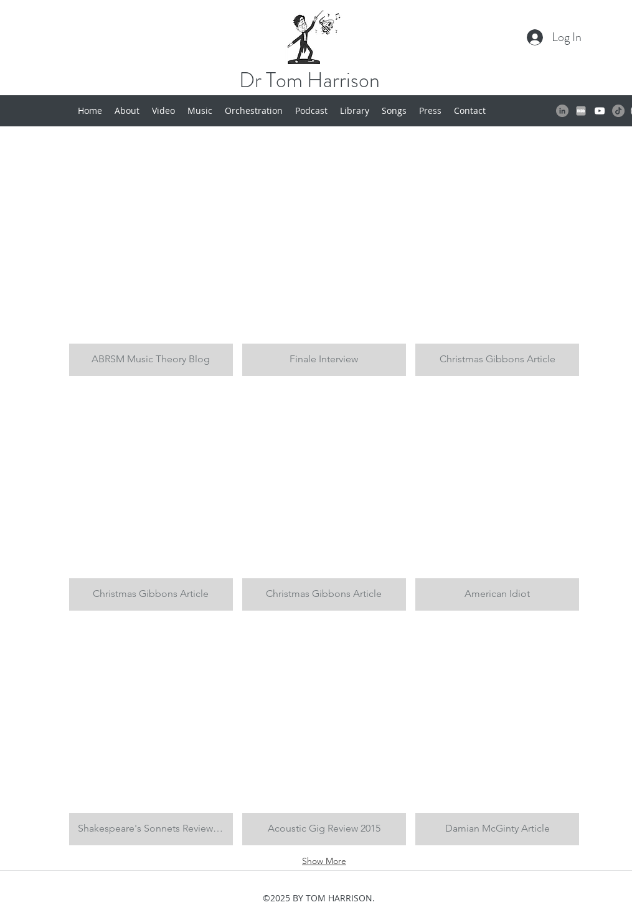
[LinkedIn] (562, 111)
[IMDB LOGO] (581, 111)
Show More (324, 860)
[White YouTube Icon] (599, 111)
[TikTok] (618, 111)
